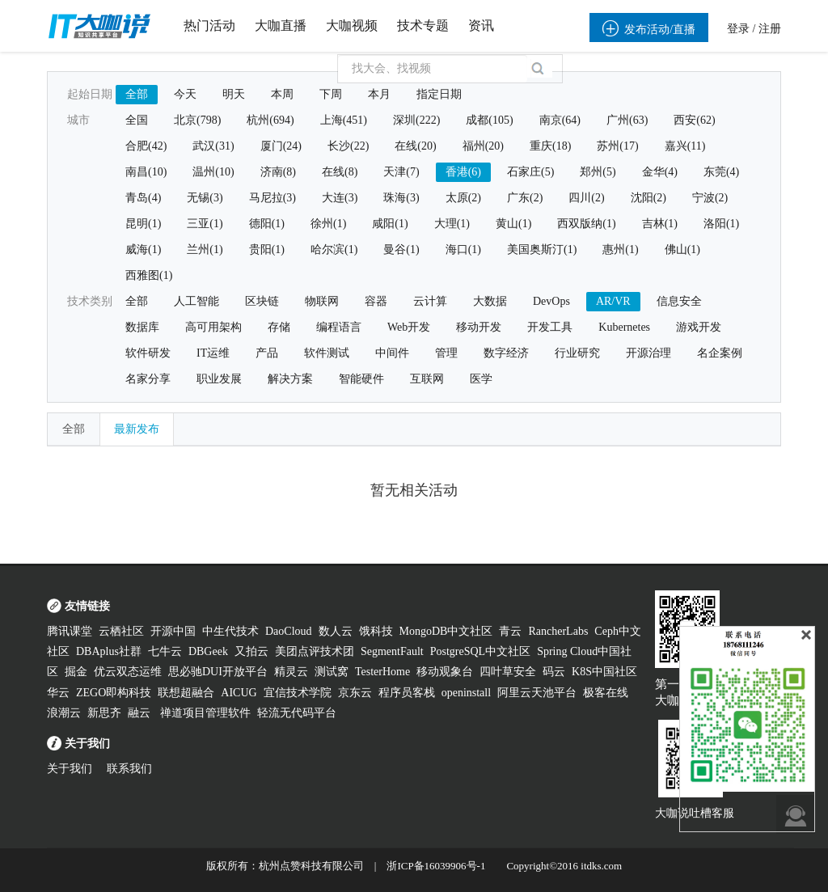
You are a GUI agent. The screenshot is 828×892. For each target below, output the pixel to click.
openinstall (466, 693)
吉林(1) (660, 224)
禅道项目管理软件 (205, 713)
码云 (554, 672)
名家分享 (148, 379)
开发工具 (549, 327)
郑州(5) (597, 172)
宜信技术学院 (298, 693)
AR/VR (613, 301)
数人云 (336, 631)
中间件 (392, 353)
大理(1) (452, 224)
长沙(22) (348, 146)
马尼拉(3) (272, 198)
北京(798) (197, 120)
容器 (376, 301)
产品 (267, 353)
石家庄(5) (530, 172)
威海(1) (143, 249)
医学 (481, 379)
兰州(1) (204, 249)
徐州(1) (328, 224)
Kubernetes (624, 327)
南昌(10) (146, 172)
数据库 (142, 327)
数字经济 (506, 353)
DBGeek (208, 651)
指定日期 (439, 94)
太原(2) (463, 198)
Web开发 (408, 327)
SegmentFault (392, 651)
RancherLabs (558, 631)
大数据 (490, 301)
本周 (282, 94)
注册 (769, 29)
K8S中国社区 (604, 672)
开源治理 (648, 353)
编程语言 (338, 327)
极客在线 (605, 693)
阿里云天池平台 (537, 693)
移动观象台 (444, 672)
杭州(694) (270, 120)
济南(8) (278, 172)
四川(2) (586, 198)
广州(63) (627, 120)
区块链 (262, 301)
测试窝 (332, 672)
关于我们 (69, 769)
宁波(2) (710, 198)
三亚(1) (204, 224)
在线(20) (415, 146)
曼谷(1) (401, 249)
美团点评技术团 (314, 651)
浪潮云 (64, 713)
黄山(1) (513, 224)
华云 (58, 693)
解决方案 (290, 379)
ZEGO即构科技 (113, 693)
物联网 (322, 301)
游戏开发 (698, 327)
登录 (738, 29)
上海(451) (343, 120)
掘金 (76, 672)
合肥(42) (146, 146)
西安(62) (694, 120)
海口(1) (463, 249)
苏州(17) (617, 146)
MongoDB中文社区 (446, 631)
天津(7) (401, 172)
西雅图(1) (148, 275)
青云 (510, 631)
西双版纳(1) (586, 224)
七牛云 (165, 651)
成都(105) (489, 120)
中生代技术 (230, 631)
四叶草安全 (507, 672)
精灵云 (291, 672)
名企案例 (719, 353)
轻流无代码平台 (296, 713)
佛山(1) (682, 249)
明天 (233, 94)
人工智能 (196, 301)
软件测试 (326, 353)
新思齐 (104, 713)
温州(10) (213, 172)
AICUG (238, 693)
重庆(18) (550, 146)
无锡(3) (204, 198)
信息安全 (679, 301)
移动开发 (478, 327)
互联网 (427, 379)
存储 (279, 327)
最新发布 (136, 429)
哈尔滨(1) (333, 249)
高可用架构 (213, 327)
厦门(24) (281, 146)
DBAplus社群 (109, 651)
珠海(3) (401, 198)
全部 (136, 94)
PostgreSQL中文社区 (480, 651)
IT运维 (213, 353)
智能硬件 (361, 379)
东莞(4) (721, 172)
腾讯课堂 (69, 631)
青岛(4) (143, 198)
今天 (185, 94)
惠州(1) (620, 249)
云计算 (430, 301)
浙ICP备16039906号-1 (436, 866)
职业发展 (219, 379)
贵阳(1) (267, 249)
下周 (330, 94)
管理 (446, 353)
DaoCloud (288, 631)
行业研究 (577, 353)
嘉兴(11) (685, 146)
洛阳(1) (721, 224)
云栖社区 (121, 631)
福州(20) (483, 146)
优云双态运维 (128, 672)
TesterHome (382, 672)
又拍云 (251, 651)
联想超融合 (186, 693)
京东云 (355, 693)
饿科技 (376, 631)
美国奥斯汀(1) (542, 249)
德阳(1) (267, 224)
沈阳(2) (648, 198)
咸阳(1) (390, 224)
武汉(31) (213, 146)
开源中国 (173, 631)
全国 (136, 120)
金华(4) (660, 172)
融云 (141, 713)
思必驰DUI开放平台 (218, 672)
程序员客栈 (406, 693)
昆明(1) (143, 224)
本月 (379, 94)
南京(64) (560, 120)
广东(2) (525, 198)
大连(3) (339, 198)
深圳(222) (416, 120)
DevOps (551, 301)
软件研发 (148, 353)
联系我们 (129, 769)
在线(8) (339, 172)
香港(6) (463, 172)
